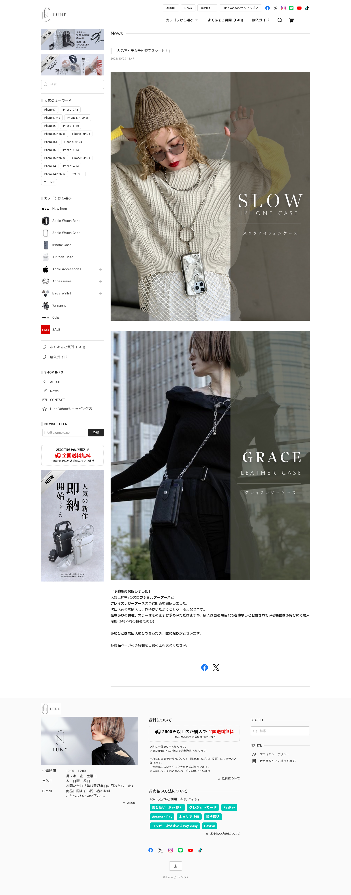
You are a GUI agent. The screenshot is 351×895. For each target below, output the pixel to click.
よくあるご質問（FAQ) (225, 20)
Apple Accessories (66, 269)
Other (56, 318)
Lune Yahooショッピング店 (240, 8)
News (188, 8)
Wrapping (59, 305)
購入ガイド (261, 20)
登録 (96, 432)
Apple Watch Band (66, 221)
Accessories (62, 281)
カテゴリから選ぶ (182, 20)
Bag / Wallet (61, 293)
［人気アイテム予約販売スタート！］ (142, 51)
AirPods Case (62, 257)
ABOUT (171, 8)
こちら (71, 796)
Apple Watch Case (66, 233)
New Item (59, 209)
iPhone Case (62, 245)
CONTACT (207, 8)
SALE (56, 330)
